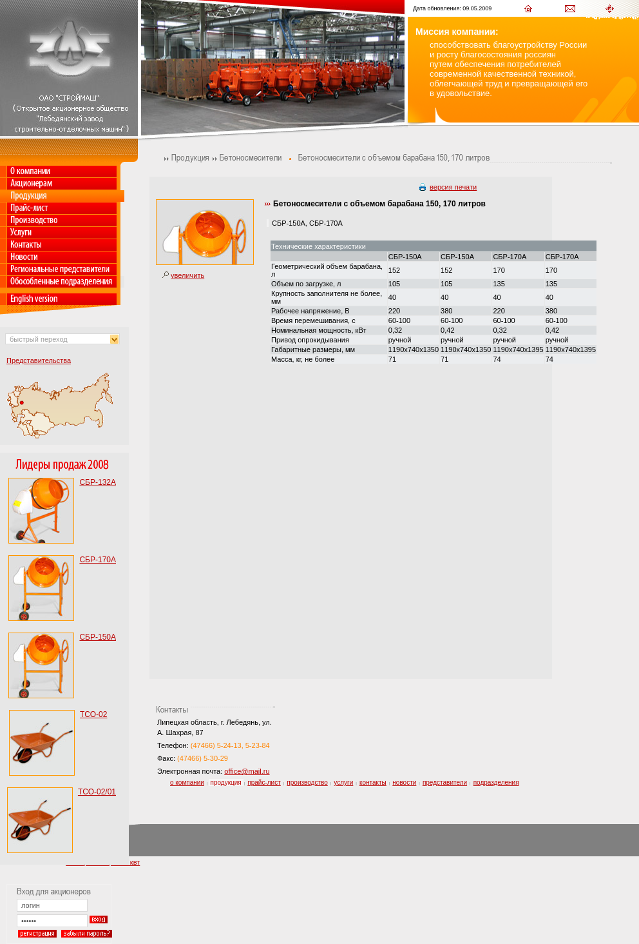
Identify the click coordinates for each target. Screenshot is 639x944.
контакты (372, 782)
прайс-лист (263, 782)
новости (404, 782)
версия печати (453, 187)
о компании (187, 782)
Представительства (38, 360)
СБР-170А (97, 559)
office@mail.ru (246, 771)
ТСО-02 (93, 714)
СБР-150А (97, 637)
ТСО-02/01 (97, 791)
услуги (343, 782)
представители (445, 782)
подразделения (496, 782)
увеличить (187, 275)
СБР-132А (97, 482)
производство (307, 782)
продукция (226, 782)
